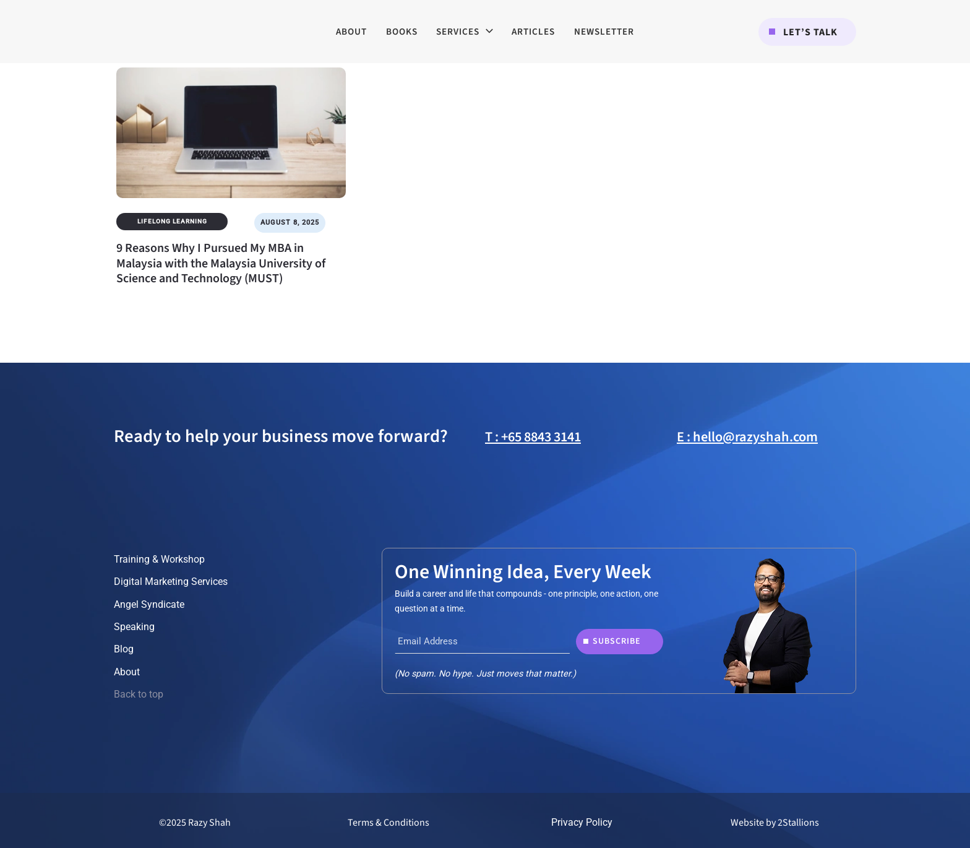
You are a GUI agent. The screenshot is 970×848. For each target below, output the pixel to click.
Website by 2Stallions (775, 822)
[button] (807, 32)
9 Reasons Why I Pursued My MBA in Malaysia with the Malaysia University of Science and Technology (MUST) (220, 263)
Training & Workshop (159, 559)
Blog (124, 649)
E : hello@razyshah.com (747, 437)
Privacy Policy (581, 822)
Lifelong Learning (172, 221)
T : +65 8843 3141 (533, 437)
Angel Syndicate (149, 604)
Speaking (134, 627)
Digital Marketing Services (171, 581)
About (127, 672)
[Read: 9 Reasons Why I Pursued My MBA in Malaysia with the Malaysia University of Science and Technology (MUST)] (231, 125)
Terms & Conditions (388, 822)
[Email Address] (482, 641)
